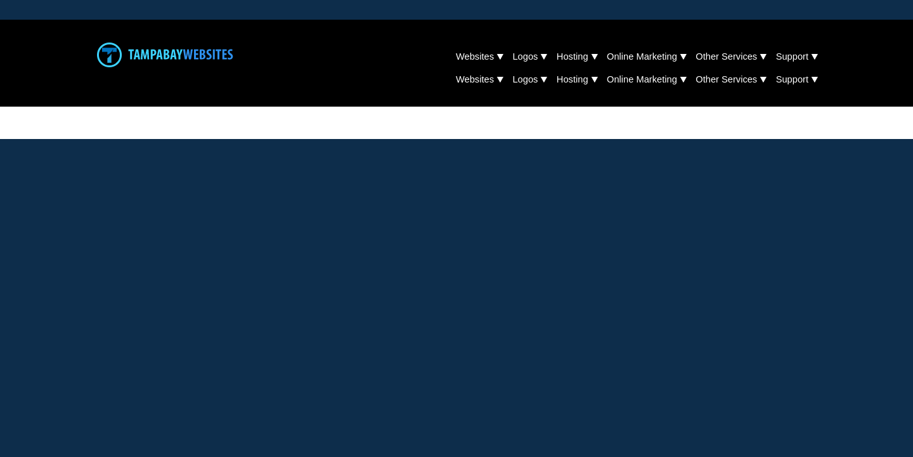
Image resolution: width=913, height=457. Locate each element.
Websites (475, 56)
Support (792, 56)
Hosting (572, 56)
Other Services (726, 56)
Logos (525, 56)
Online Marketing (642, 56)
